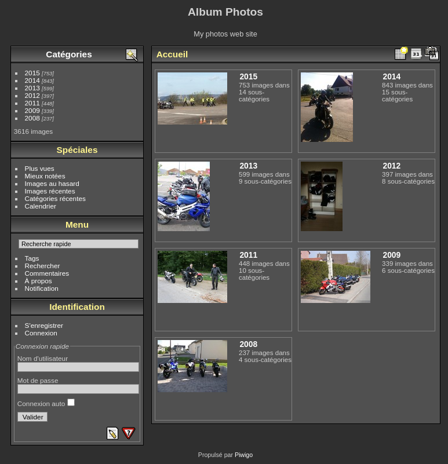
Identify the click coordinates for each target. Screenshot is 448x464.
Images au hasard (52, 183)
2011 (32, 103)
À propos (38, 280)
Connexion (41, 333)
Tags (32, 258)
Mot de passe (38, 380)
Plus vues (39, 168)
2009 (32, 110)
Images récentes (50, 191)
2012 (32, 95)
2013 (32, 88)
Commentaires (47, 273)
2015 (32, 72)
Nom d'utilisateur (42, 358)
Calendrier (40, 206)
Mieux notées (45, 176)
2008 (32, 118)
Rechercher (42, 265)
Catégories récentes (55, 198)
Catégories (69, 54)
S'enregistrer (44, 325)
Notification (42, 288)
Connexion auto (46, 403)
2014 (32, 80)
